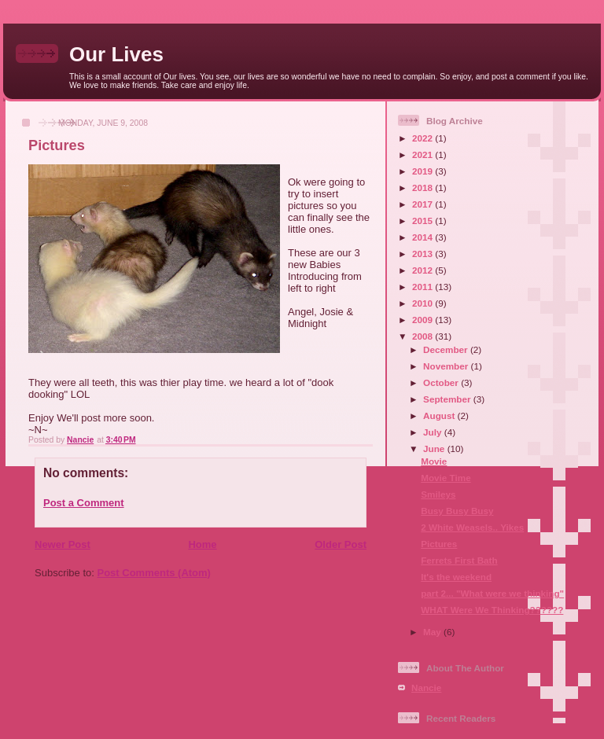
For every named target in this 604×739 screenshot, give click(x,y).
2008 (423, 336)
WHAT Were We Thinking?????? (492, 610)
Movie (434, 461)
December (446, 349)
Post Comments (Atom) (154, 573)
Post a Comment (83, 503)
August (440, 415)
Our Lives (116, 54)
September (448, 399)
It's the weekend (456, 577)
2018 (423, 187)
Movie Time (445, 477)
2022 (423, 138)
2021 (423, 154)
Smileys (438, 494)
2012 (423, 270)
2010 (423, 303)
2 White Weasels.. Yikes (472, 527)
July (433, 432)
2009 (423, 319)
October (442, 382)
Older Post (340, 544)
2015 (423, 220)
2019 (423, 171)
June (435, 448)
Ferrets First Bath (459, 560)
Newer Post (62, 544)
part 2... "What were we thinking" (492, 593)
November (446, 366)
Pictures (439, 544)
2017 (423, 204)
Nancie (426, 687)
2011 (423, 286)
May (433, 632)
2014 (423, 237)
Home (202, 544)
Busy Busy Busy (457, 511)
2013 (423, 253)
